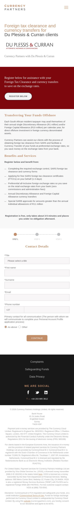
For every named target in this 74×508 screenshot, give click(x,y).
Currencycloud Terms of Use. (32, 495)
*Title (6, 255)
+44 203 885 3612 (39, 399)
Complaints (37, 361)
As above (11, 327)
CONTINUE (37, 338)
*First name (10, 267)
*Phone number (12, 304)
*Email (7, 292)
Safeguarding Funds (37, 369)
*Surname (9, 280)
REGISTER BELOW (18, 96)
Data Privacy (36, 376)
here (40, 474)
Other (23, 327)
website (27, 501)
